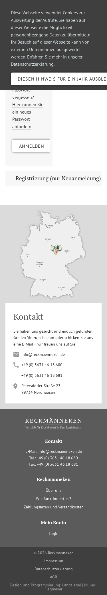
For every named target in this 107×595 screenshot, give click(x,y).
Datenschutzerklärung (32, 64)
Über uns (53, 490)
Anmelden (31, 146)
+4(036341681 (42, 375)
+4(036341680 (42, 364)
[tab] (53, 178)
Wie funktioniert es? (53, 498)
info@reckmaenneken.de (43, 354)
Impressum (53, 560)
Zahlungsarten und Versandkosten (54, 507)
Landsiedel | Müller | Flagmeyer (71, 587)
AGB (53, 577)
